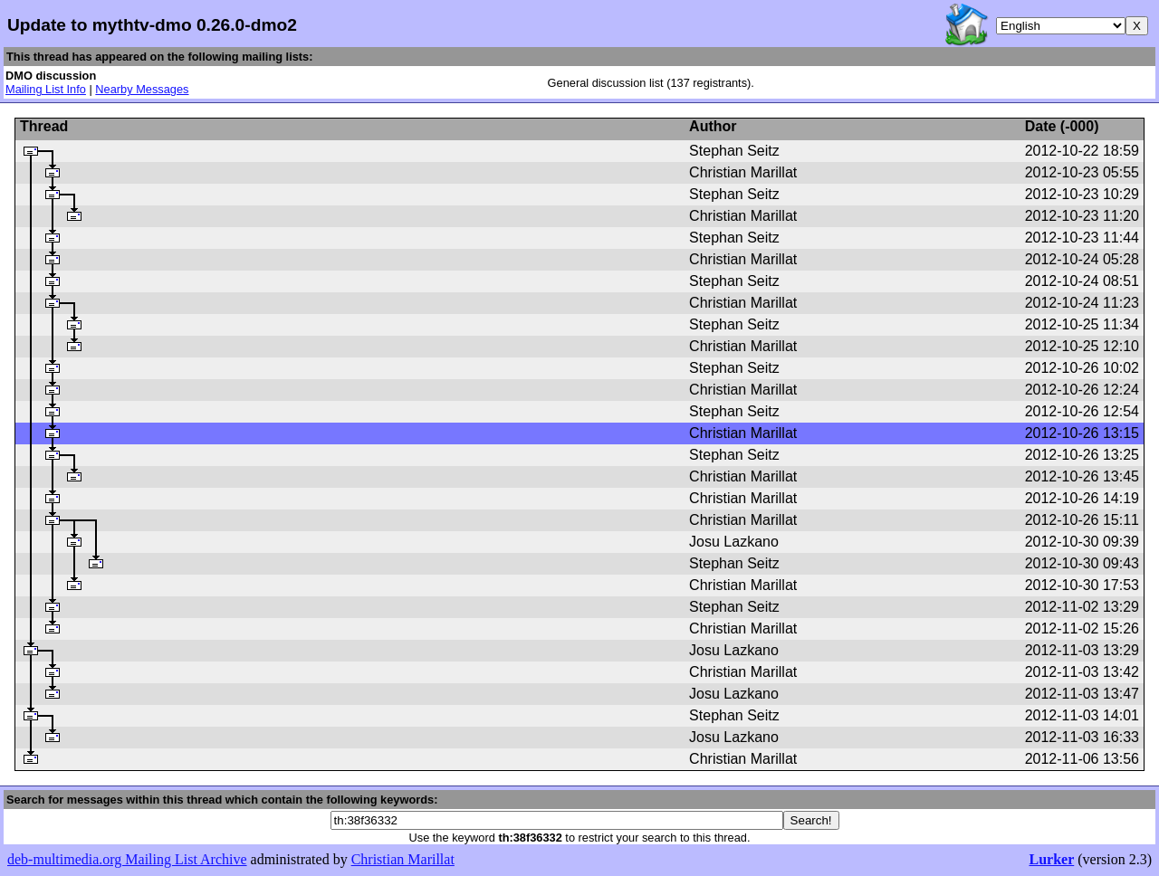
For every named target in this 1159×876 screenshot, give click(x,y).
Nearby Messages (141, 89)
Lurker (1051, 859)
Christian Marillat (403, 859)
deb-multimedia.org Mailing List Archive (127, 859)
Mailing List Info (45, 89)
